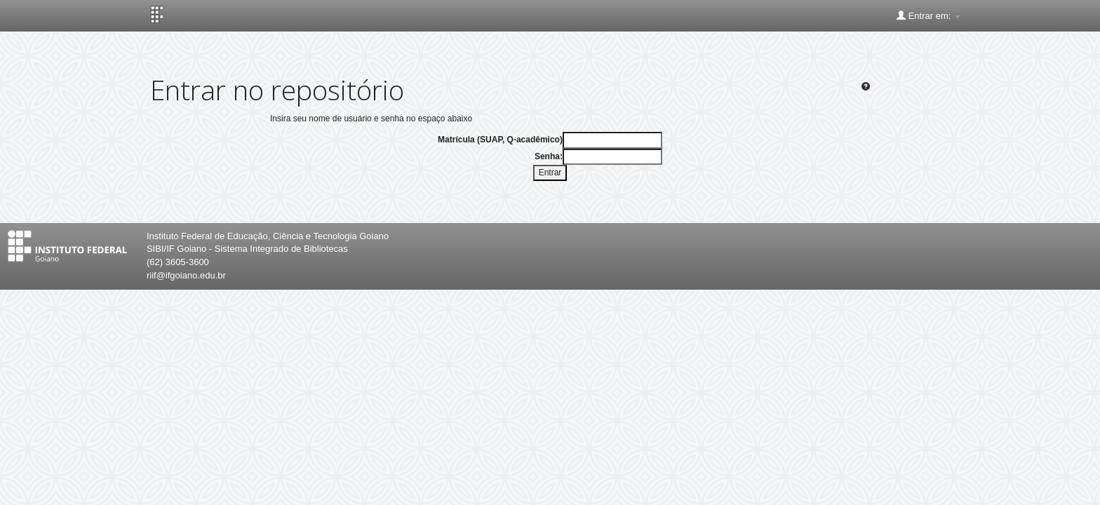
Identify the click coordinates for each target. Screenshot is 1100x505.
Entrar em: (928, 15)
